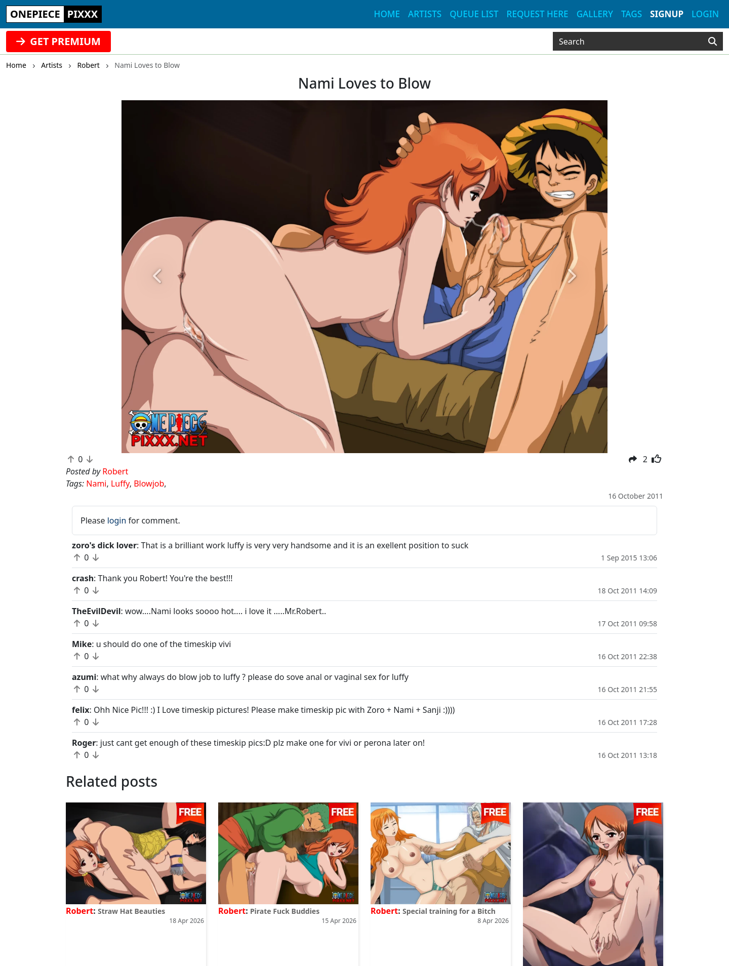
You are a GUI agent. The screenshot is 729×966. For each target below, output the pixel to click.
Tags (631, 14)
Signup (666, 14)
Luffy (120, 483)
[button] (158, 277)
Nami (96, 483)
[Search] (712, 41)
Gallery (595, 14)
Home (387, 14)
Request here (538, 14)
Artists (424, 14)
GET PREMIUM (58, 41)
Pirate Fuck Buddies (284, 911)
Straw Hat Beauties (131, 911)
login (117, 520)
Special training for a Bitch (449, 911)
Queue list (474, 14)
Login (705, 14)
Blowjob (149, 483)
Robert (79, 910)
